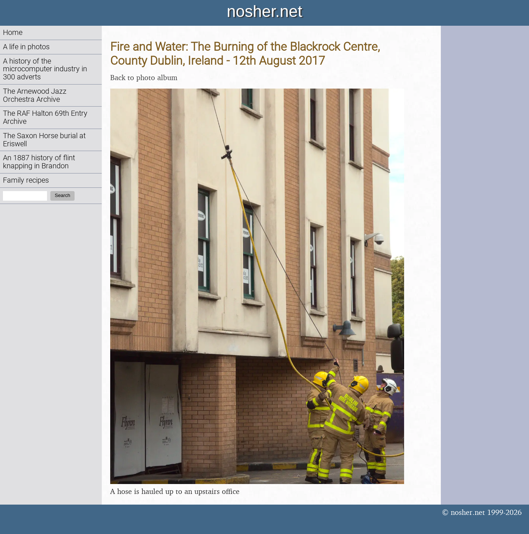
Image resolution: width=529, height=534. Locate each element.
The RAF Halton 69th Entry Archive (45, 117)
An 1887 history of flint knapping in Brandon (39, 162)
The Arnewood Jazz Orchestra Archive (34, 95)
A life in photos (26, 47)
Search (62, 195)
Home (12, 32)
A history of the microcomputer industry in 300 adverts (45, 69)
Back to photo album (143, 77)
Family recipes (26, 180)
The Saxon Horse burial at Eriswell (44, 140)
